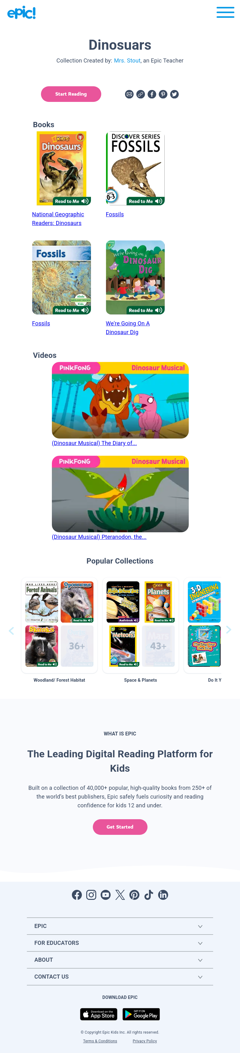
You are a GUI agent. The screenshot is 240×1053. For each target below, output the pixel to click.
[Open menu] (225, 14)
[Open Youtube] (106, 895)
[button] (59, 625)
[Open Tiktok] (149, 895)
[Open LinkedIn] (163, 895)
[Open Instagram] (91, 895)
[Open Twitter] (120, 895)
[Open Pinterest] (134, 895)
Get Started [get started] (120, 827)
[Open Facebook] (77, 895)
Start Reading (69, 94)
